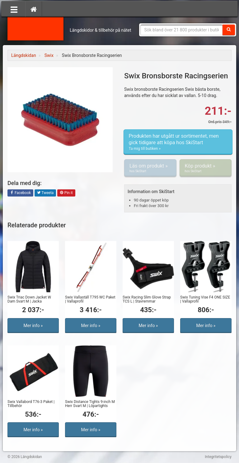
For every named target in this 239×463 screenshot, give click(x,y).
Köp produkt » (206, 168)
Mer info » (33, 325)
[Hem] (33, 9)
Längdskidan (35, 28)
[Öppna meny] (14, 9)
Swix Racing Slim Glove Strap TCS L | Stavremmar (147, 299)
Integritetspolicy (218, 457)
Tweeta (45, 193)
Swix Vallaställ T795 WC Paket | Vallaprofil (90, 299)
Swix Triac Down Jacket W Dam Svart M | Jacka (29, 299)
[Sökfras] (181, 30)
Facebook (20, 193)
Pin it (66, 193)
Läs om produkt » (150, 168)
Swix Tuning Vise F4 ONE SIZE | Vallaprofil (205, 299)
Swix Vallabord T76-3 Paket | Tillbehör (30, 404)
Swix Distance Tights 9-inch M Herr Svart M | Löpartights (90, 404)
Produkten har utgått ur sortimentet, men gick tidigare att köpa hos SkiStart (178, 142)
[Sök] (229, 30)
